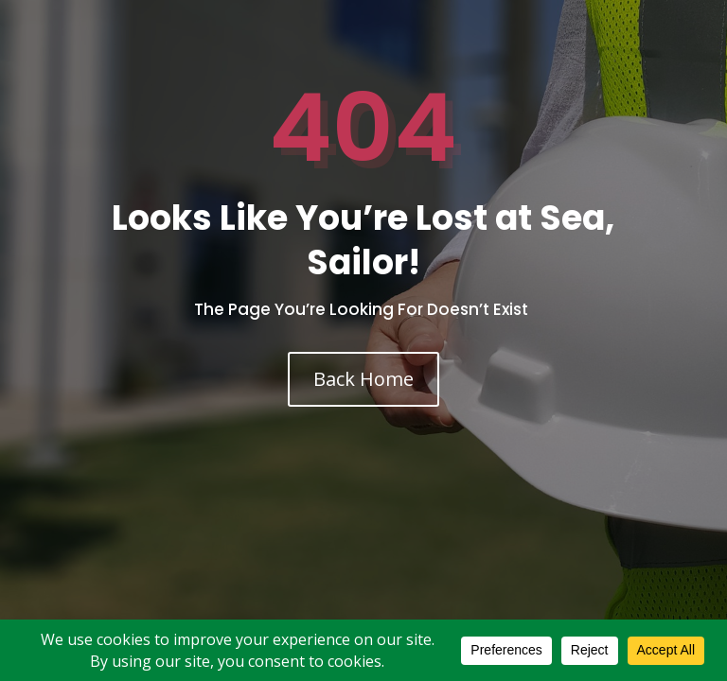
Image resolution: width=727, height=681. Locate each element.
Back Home (363, 379)
